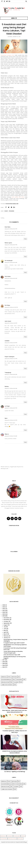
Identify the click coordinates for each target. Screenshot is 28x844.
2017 (3, 660)
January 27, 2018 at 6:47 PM (11, 408)
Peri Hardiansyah (8, 260)
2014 (3, 665)
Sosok (23, 836)
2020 (3, 612)
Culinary (16, 682)
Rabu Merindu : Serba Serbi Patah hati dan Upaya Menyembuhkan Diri (14, 711)
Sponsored (11, 211)
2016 (3, 662)
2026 (3, 605)
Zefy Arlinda (7, 276)
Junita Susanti (8, 321)
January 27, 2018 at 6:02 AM (11, 374)
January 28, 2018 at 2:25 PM (11, 420)
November (6, 619)
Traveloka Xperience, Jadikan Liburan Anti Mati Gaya (14, 731)
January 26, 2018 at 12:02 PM (11, 307)
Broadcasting (5, 682)
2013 (3, 667)
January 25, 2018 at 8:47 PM (11, 244)
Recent (6, 211)
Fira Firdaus (7, 305)
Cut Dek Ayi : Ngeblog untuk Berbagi (14, 771)
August (5, 625)
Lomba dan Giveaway (7, 684)
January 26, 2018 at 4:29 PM (11, 342)
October (6, 621)
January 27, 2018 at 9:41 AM (11, 388)
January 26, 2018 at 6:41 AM (11, 262)
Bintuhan (14, 676)
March (5, 634)
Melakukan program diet (7, 55)
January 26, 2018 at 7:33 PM (11, 358)
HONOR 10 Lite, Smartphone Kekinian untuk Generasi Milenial (14, 752)
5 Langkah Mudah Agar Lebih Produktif (14, 643)
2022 (3, 608)
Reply (25, 238)
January (6, 637)
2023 (3, 607)
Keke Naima (7, 227)
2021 (3, 610)
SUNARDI (7, 341)
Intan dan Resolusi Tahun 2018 (12, 654)
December (6, 618)
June (5, 628)
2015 (3, 663)
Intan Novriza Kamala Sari (10, 842)
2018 (3, 616)
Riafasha (7, 386)
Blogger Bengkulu (6, 679)
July (5, 627)
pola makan (18, 197)
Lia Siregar (7, 406)
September (7, 623)
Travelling (17, 836)
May (5, 630)
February (6, 636)
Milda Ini (7, 434)
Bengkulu (3, 676)
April (5, 632)
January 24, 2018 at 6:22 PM (11, 228)
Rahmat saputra (8, 243)
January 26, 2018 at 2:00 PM (11, 323)
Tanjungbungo (8, 372)
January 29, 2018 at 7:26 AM (11, 436)
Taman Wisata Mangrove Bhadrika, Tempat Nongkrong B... (13, 652)
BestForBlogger (24, 842)
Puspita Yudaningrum (9, 356)
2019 (3, 614)
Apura (6, 418)
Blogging (19, 679)
